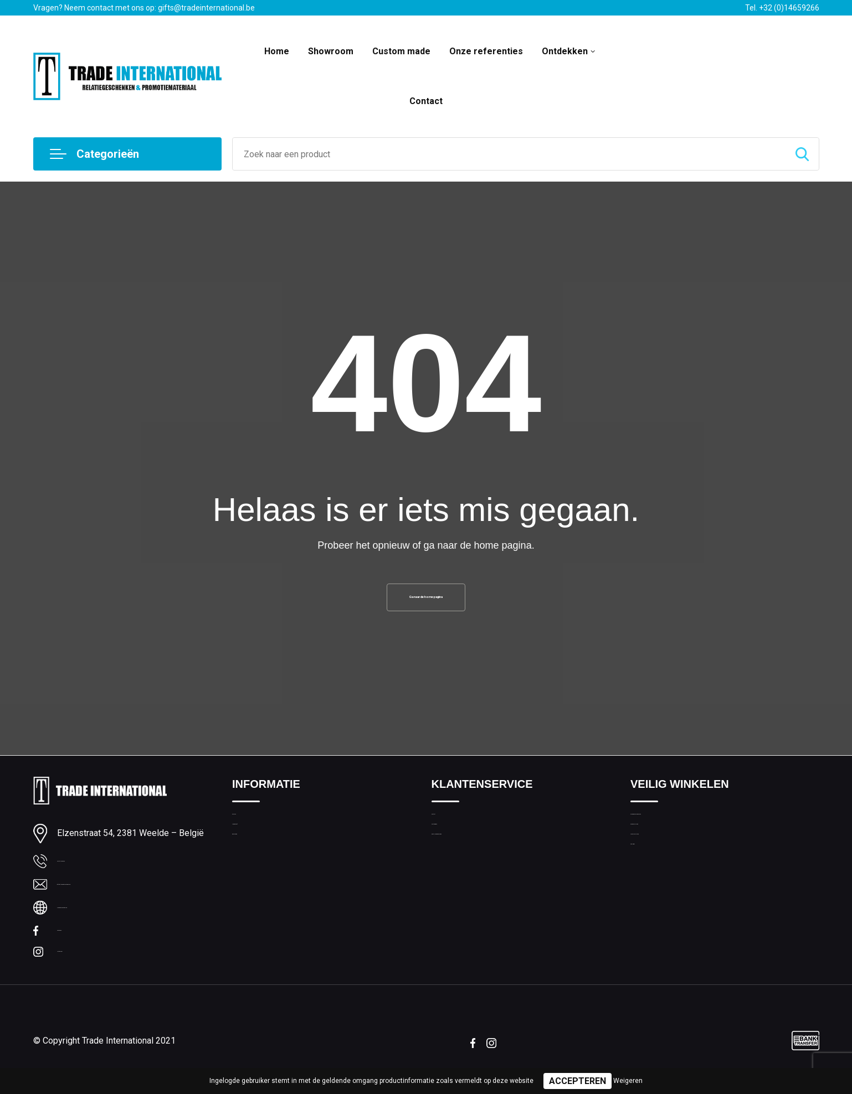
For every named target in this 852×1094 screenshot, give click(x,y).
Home (276, 51)
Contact (426, 101)
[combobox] (509, 154)
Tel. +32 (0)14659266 (782, 7)
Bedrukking (251, 878)
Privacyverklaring (660, 878)
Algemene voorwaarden (673, 830)
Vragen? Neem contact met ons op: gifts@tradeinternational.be (144, 7)
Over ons (248, 830)
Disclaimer (649, 901)
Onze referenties (486, 51)
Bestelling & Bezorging (472, 878)
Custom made (401, 51)
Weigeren (628, 1081)
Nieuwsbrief (253, 854)
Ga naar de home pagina (426, 601)
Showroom (330, 51)
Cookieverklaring (660, 854)
